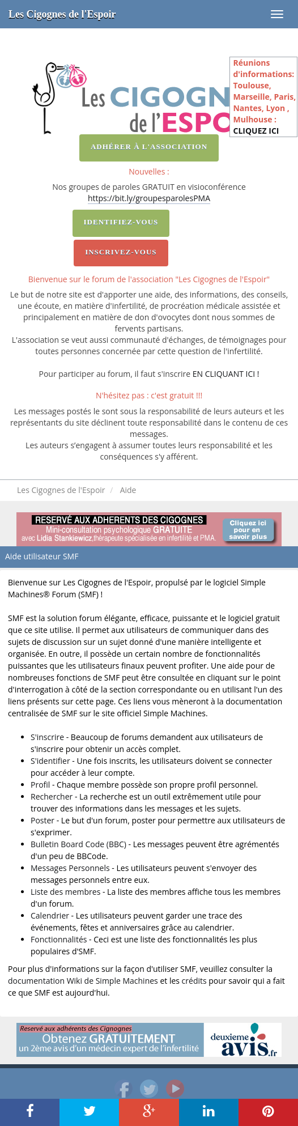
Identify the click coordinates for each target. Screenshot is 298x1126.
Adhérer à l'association (149, 146)
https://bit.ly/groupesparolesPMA (149, 198)
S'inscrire (47, 737)
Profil (40, 784)
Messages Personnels (70, 867)
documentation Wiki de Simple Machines (83, 980)
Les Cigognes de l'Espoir (62, 14)
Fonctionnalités (59, 939)
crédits (194, 980)
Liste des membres (65, 891)
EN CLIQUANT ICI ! (226, 373)
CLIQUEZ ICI (256, 130)
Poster (42, 820)
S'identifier (50, 760)
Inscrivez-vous (120, 252)
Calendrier (50, 915)
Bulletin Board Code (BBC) (78, 844)
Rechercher (52, 796)
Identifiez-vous (121, 222)
